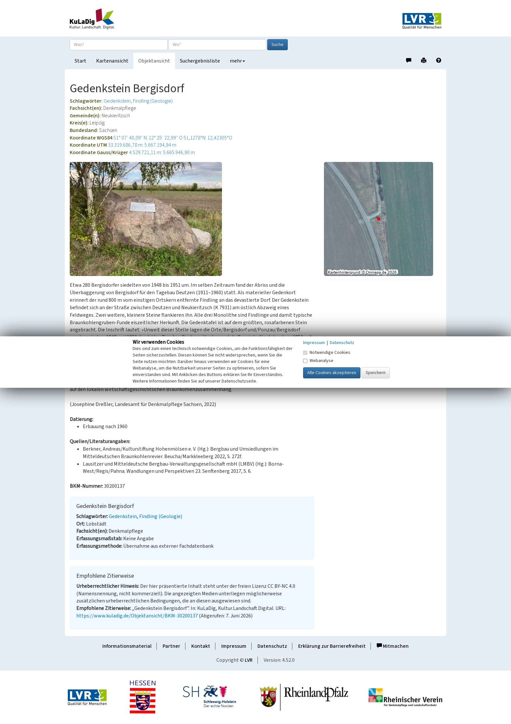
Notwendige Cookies (326, 352)
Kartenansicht (112, 61)
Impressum (233, 646)
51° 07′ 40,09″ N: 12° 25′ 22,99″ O (147, 137)
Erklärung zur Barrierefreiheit (332, 646)
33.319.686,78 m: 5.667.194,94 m (142, 145)
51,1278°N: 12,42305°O (207, 137)
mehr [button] (237, 61)
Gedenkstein (117, 101)
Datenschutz (272, 646)
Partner (171, 646)
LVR (249, 660)
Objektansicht (154, 61)
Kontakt (200, 646)
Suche (277, 44)
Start (80, 61)
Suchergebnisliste (200, 61)
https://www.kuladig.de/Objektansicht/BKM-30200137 (137, 615)
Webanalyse (318, 360)
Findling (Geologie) (153, 101)
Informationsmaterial (127, 646)
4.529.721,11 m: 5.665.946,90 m (162, 152)
